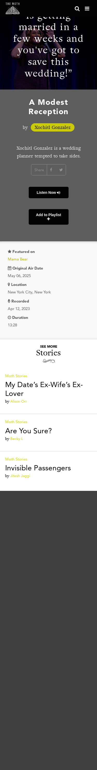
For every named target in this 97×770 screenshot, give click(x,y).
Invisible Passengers (38, 467)
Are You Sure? (28, 430)
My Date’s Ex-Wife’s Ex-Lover (44, 389)
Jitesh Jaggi (20, 475)
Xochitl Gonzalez (53, 127)
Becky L (16, 438)
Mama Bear (18, 259)
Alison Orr (18, 401)
